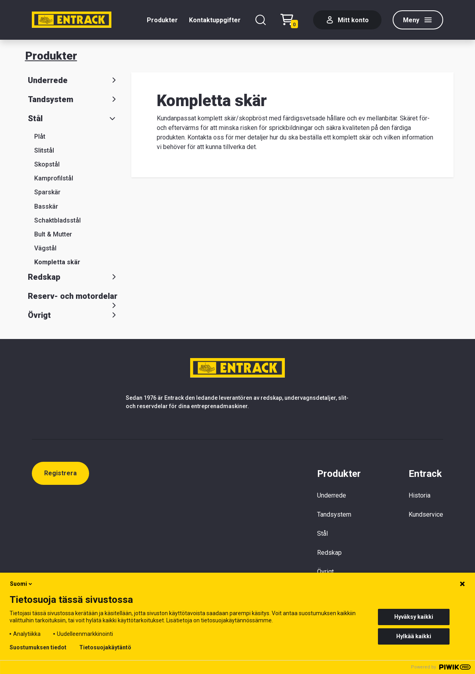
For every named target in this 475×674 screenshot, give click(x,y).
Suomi (21, 584)
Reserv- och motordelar (73, 297)
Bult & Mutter (53, 234)
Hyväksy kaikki (413, 617)
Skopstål (47, 164)
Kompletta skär (57, 262)
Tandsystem (73, 99)
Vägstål (45, 248)
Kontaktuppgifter (215, 20)
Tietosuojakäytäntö (105, 647)
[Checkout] (291, 20)
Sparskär (47, 192)
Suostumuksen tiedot (38, 647)
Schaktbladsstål (57, 220)
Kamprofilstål (53, 178)
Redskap (73, 277)
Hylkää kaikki (413, 636)
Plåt (39, 136)
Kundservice (426, 514)
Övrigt (73, 315)
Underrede (73, 80)
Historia (419, 495)
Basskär (46, 206)
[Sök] (260, 20)
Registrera (60, 473)
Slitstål (44, 150)
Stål (73, 118)
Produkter (162, 20)
